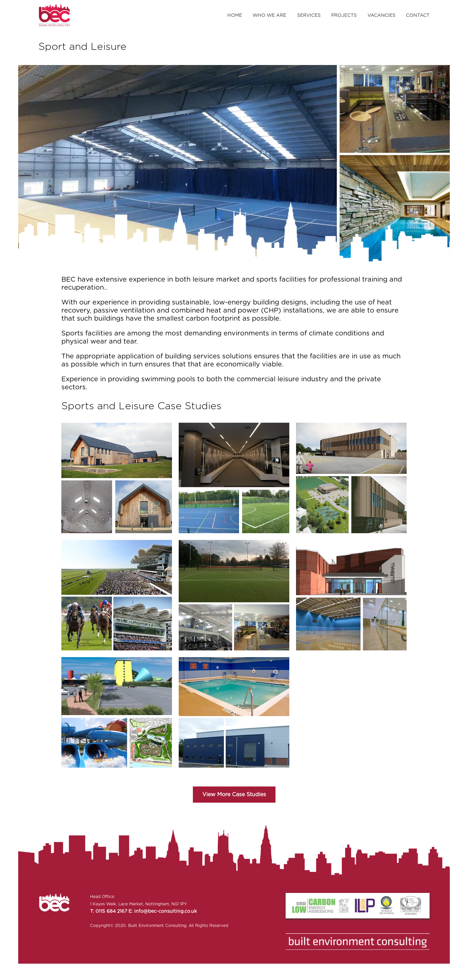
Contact (418, 15)
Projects (344, 15)
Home (234, 15)
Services (309, 15)
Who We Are (269, 15)
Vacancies (382, 15)
